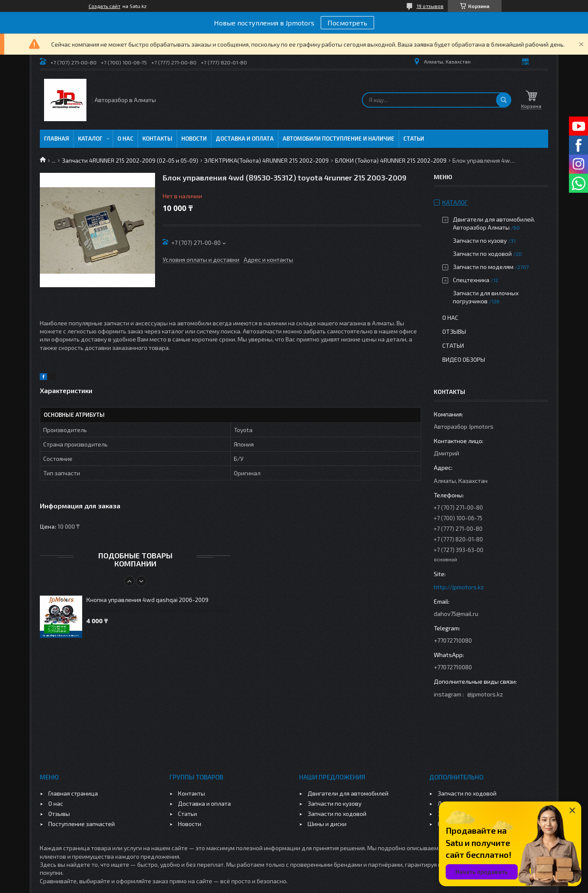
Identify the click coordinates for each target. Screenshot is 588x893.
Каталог (90, 138)
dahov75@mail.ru (456, 613)
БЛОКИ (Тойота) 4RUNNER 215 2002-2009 (391, 160)
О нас (125, 138)
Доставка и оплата (245, 138)
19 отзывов (430, 6)
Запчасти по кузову (480, 240)
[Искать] (503, 100)
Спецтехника (471, 279)
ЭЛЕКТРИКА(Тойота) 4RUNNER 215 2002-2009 (266, 160)
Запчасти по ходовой (482, 253)
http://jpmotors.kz (459, 587)
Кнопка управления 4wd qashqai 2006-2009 (147, 599)
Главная (56, 138)
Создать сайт (104, 6)
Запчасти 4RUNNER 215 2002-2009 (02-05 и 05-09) (130, 160)
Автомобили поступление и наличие (338, 138)
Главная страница (73, 793)
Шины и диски (327, 823)
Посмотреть (347, 23)
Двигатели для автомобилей (348, 793)
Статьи (413, 138)
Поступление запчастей (81, 823)
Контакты (157, 138)
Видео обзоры (463, 359)
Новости (194, 138)
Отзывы (454, 331)
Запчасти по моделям (483, 266)
